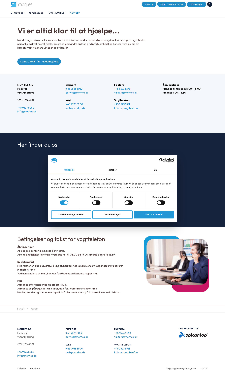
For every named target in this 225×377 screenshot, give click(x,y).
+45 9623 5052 (74, 88)
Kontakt (75, 12)
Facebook (35, 368)
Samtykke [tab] (69, 170)
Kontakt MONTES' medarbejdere (39, 61)
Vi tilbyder (17, 12)
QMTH (204, 368)
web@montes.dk (75, 108)
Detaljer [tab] (112, 170)
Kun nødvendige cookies (71, 214)
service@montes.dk (77, 92)
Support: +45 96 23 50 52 (171, 4)
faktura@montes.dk (125, 92)
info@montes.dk (26, 111)
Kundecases (36, 12)
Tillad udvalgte (112, 214)
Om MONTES (56, 12)
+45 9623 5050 (25, 107)
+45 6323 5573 (122, 88)
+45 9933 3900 (74, 104)
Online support (196, 4)
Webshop (149, 4)
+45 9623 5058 (122, 333)
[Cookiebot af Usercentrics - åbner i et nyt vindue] (161, 160)
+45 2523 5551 (122, 104)
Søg (209, 4)
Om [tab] (155, 170)
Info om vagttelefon (126, 108)
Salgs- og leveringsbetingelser (181, 368)
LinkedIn (21, 368)
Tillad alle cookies (153, 214)
